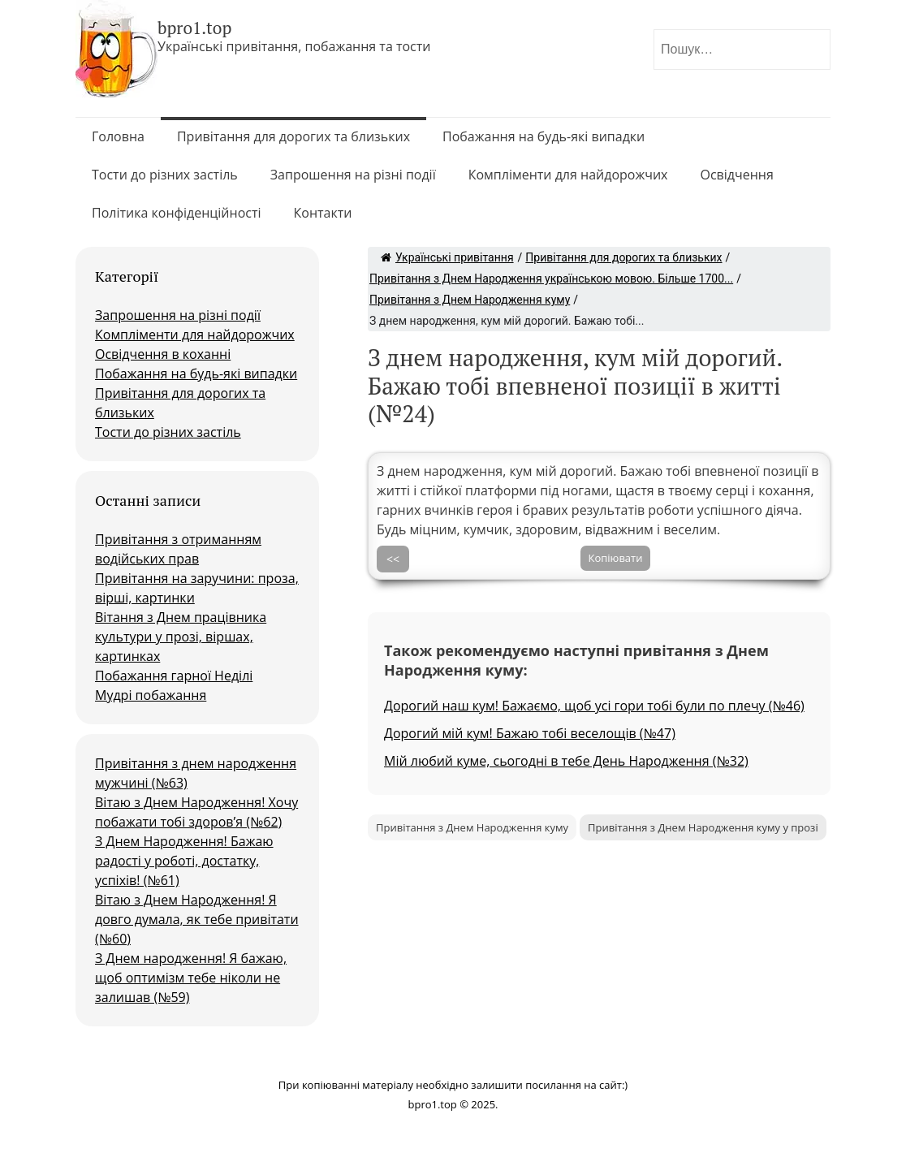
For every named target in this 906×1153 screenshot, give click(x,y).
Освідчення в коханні (163, 354)
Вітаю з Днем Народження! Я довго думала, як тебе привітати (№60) (197, 919)
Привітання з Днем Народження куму (469, 299)
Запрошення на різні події (353, 175)
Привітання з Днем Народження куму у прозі (703, 827)
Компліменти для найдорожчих (568, 175)
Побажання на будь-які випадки (543, 136)
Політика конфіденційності (176, 213)
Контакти (323, 213)
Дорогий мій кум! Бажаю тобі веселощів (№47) (529, 733)
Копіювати (616, 558)
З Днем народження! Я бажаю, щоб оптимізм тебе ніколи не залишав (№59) (191, 977)
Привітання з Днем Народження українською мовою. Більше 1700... (551, 278)
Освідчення (736, 175)
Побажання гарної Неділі (173, 675)
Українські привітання (447, 257)
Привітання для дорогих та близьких (293, 136)
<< (392, 559)
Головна (118, 136)
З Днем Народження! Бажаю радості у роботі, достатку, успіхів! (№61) (184, 860)
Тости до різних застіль (165, 175)
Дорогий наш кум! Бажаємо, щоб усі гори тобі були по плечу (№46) (594, 706)
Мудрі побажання (150, 695)
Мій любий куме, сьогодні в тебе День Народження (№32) (566, 761)
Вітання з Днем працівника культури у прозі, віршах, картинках (180, 636)
